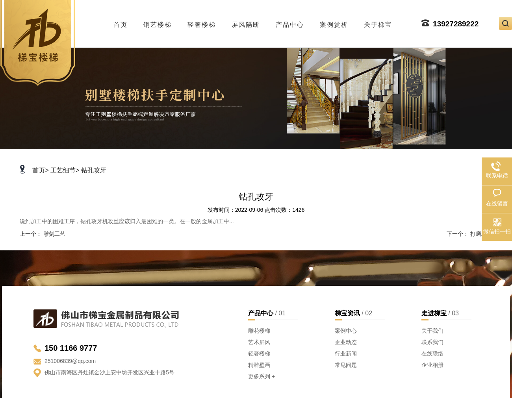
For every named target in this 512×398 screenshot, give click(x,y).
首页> (40, 170)
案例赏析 (334, 22)
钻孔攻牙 (93, 170)
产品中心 (290, 22)
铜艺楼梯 (157, 22)
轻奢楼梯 (201, 22)
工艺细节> (64, 170)
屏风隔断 (246, 22)
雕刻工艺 (54, 234)
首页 (120, 22)
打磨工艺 (481, 234)
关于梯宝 (378, 22)
